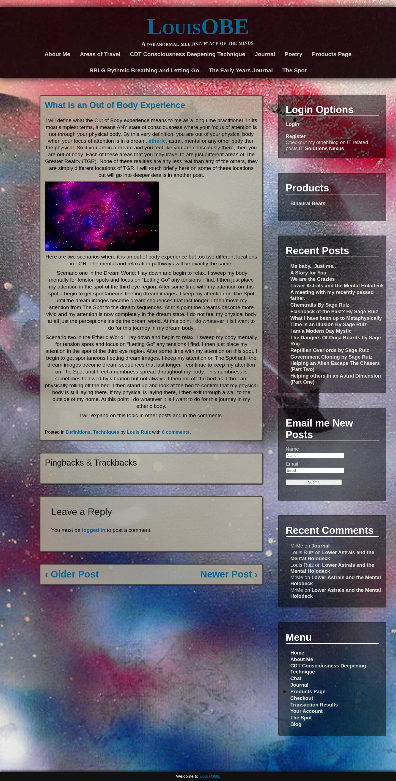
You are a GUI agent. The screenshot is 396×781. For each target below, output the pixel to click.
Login (292, 124)
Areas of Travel (100, 54)
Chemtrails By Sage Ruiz (320, 305)
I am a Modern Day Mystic (321, 331)
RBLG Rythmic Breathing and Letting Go (144, 70)
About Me (57, 54)
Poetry (293, 54)
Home (297, 653)
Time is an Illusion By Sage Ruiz (328, 324)
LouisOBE (198, 26)
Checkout (301, 698)
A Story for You (308, 273)
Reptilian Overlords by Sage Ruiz (329, 350)
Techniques (106, 432)
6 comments (176, 432)
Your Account (306, 711)
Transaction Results (314, 705)
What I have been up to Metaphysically (336, 318)
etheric (157, 141)
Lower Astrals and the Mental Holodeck (337, 285)
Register (296, 136)
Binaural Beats (308, 203)
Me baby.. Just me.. (313, 266)
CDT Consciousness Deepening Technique (187, 54)
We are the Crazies (312, 279)
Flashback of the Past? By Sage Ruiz (334, 311)
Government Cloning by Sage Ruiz (331, 357)
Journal (265, 54)
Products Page (331, 54)
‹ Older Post (72, 574)
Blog (296, 724)
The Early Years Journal (241, 70)
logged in (93, 530)
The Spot (294, 70)
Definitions (78, 432)
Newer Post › (229, 574)
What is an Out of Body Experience (115, 105)
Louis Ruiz (139, 432)
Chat (296, 678)
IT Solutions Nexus (321, 148)
